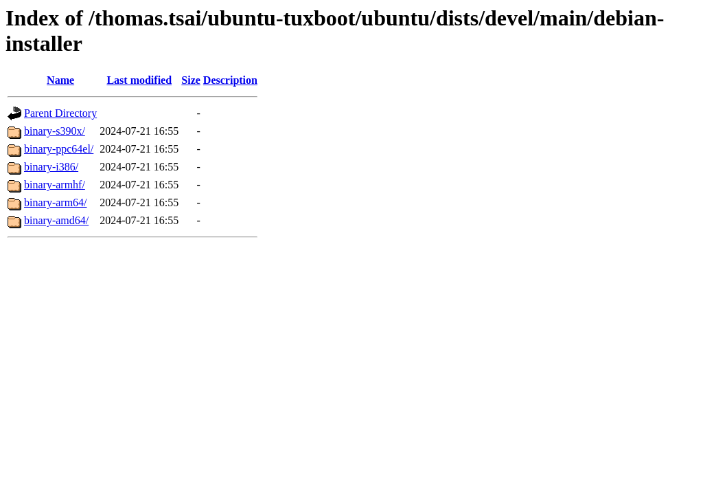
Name (60, 80)
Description (230, 80)
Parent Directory (60, 113)
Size (190, 80)
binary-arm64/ (55, 202)
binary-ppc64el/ (58, 149)
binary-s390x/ (54, 131)
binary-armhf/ (54, 184)
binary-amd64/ (56, 220)
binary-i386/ (51, 167)
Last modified (139, 80)
